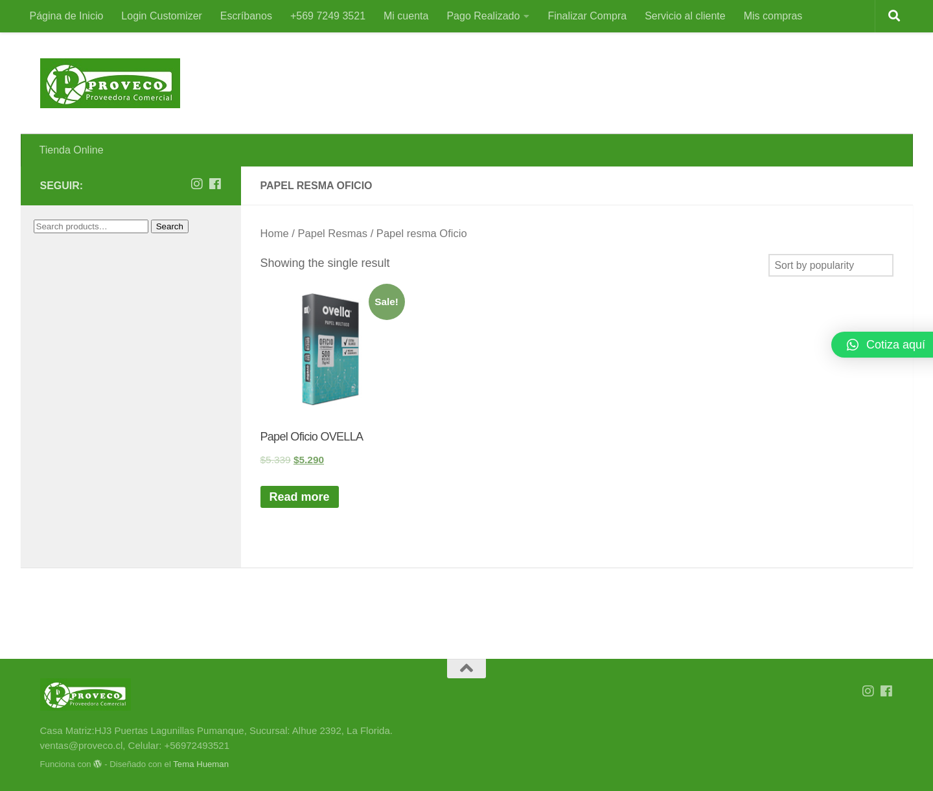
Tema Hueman (201, 764)
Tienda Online (72, 149)
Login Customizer (161, 15)
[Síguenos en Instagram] (196, 184)
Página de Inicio (67, 15)
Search (169, 226)
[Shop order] (830, 265)
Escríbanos (246, 15)
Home (274, 233)
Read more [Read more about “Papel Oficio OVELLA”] (300, 496)
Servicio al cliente (685, 15)
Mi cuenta (406, 15)
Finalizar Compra (587, 15)
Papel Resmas (332, 233)
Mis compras (773, 15)
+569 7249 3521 (327, 15)
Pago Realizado (483, 15)
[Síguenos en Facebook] (215, 184)
